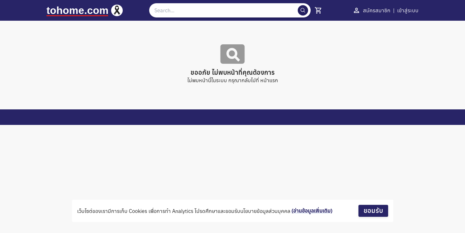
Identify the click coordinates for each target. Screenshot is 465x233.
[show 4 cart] (318, 10)
